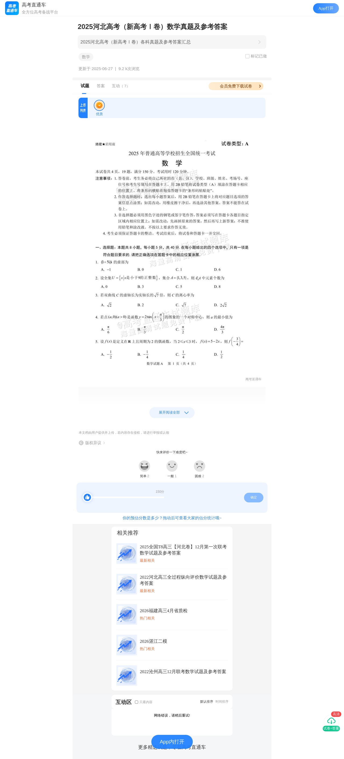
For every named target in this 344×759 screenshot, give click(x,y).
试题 (85, 85)
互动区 (124, 702)
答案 (101, 85)
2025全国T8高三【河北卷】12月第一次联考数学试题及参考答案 (183, 550)
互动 (121, 85)
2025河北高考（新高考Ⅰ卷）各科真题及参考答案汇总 (135, 42)
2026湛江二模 (153, 641)
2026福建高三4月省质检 (164, 610)
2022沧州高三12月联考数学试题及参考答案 (183, 671)
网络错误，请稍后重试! (172, 715)
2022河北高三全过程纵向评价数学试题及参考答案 (183, 580)
